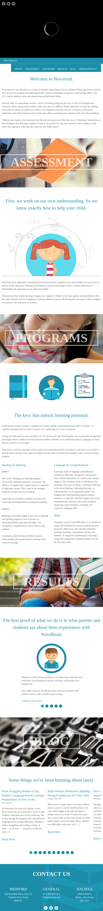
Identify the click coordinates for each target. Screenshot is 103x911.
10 (72, 852)
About (18, 69)
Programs (49, 69)
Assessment (32, 69)
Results (62, 69)
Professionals (88, 69)
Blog (73, 69)
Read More (8, 839)
